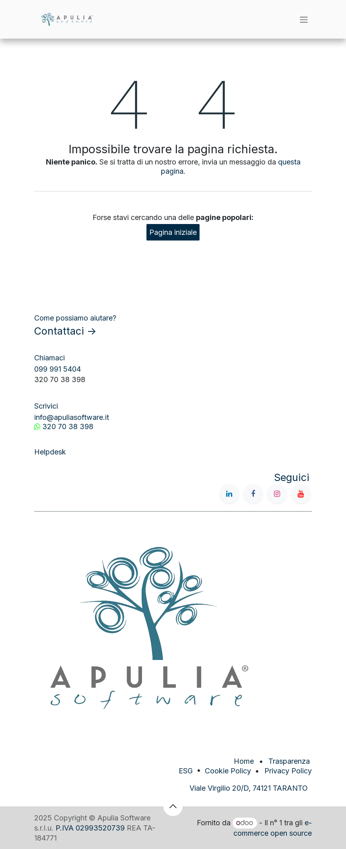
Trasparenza (290, 761)
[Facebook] (253, 494)
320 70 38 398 (67, 426)
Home (244, 761)
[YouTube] (301, 494)
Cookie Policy (228, 771)
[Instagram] (276, 494)
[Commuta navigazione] (304, 19)
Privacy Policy (288, 771)
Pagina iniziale (173, 232)
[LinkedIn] (229, 494)
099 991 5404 (57, 369)
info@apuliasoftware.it (71, 417)
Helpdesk (50, 452)
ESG (186, 771)
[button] (173, 806)
